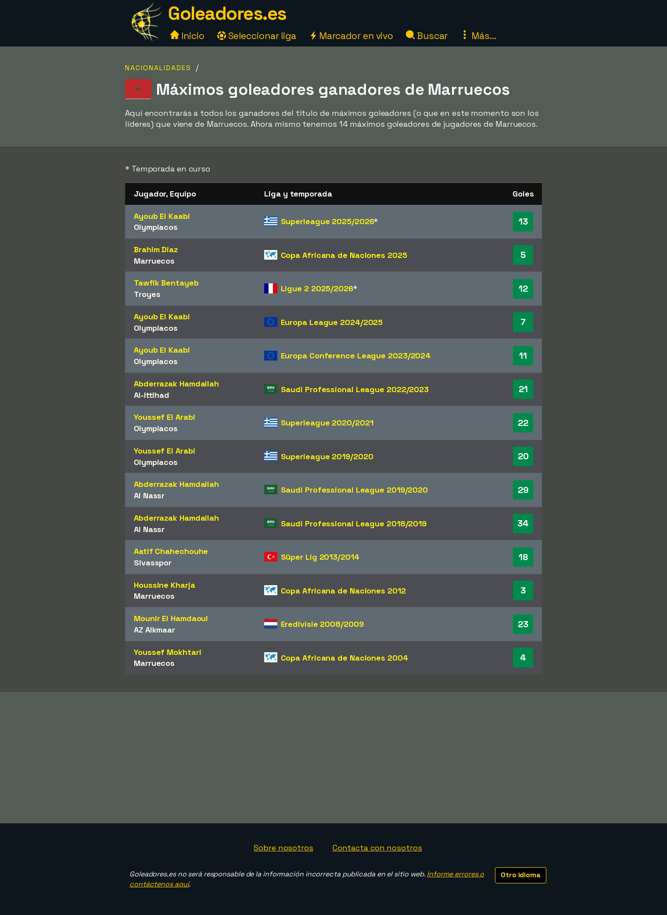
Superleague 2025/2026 (327, 221)
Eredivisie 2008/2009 (322, 624)
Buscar (427, 36)
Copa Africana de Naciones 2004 (344, 658)
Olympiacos (156, 227)
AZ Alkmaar (154, 630)
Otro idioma (521, 874)
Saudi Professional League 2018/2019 (354, 523)
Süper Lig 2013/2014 (320, 557)
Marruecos (154, 261)
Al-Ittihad (151, 395)
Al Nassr (149, 495)
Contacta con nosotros (377, 848)
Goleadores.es (227, 13)
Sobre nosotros (283, 848)
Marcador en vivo (351, 36)
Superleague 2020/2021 (327, 423)
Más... (478, 36)
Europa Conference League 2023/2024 (356, 355)
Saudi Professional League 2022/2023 (355, 389)
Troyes (147, 294)
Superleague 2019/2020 (327, 456)
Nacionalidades (158, 67)
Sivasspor (153, 563)
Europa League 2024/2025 (332, 322)
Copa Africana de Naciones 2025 (344, 255)
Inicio (187, 36)
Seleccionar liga (256, 36)
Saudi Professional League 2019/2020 (354, 490)
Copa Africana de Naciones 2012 (343, 591)
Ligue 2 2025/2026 (317, 288)
